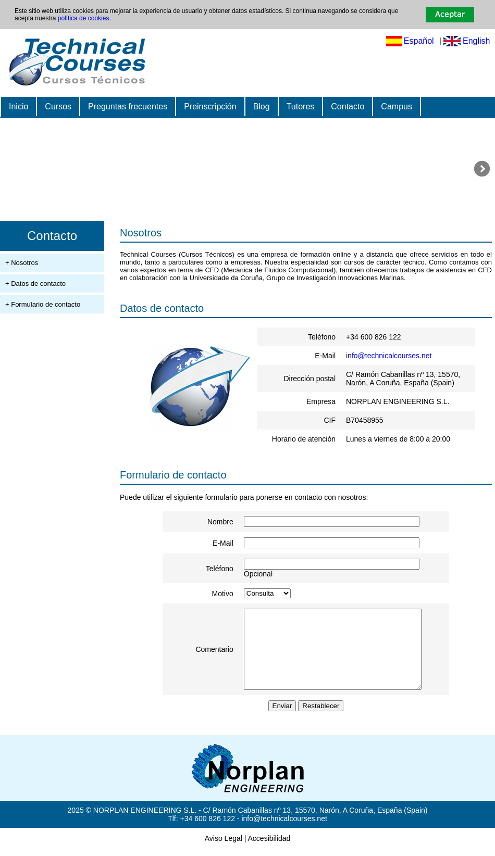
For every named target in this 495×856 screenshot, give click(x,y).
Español (419, 40)
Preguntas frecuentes (127, 106)
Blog (261, 106)
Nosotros (141, 232)
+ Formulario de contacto (42, 304)
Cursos (58, 106)
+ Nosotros (21, 263)
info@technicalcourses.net (388, 355)
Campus (396, 106)
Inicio (18, 106)
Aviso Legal (223, 845)
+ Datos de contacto (35, 283)
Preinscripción (210, 106)
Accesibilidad (269, 845)
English (476, 40)
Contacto (347, 106)
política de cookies (83, 18)
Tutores (301, 106)
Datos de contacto (162, 308)
